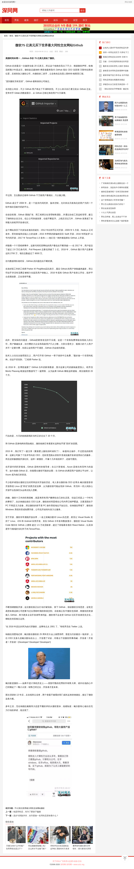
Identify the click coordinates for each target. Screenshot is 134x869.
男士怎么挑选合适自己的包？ (113, 204)
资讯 (11, 36)
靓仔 (36, 20)
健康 (46, 20)
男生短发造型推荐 (108, 208)
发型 (75, 20)
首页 (7, 20)
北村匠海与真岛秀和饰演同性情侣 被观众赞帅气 (121, 164)
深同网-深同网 (66, 864)
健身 (26, 20)
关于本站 (56, 861)
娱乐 (56, 20)
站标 (75, 861)
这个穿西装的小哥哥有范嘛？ (113, 200)
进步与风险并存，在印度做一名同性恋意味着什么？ (35, 815)
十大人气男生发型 (108, 212)
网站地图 (128, 2)
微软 (43, 808)
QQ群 (70, 861)
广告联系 (64, 861)
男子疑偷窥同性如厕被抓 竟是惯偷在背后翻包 (121, 120)
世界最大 (26, 808)
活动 (79, 861)
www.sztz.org (79, 864)
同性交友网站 (35, 808)
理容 (65, 20)
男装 (16, 20)
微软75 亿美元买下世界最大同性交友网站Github (34, 36)
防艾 (85, 20)
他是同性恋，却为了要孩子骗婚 (27, 812)
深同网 (10, 10)
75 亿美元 (19, 808)
